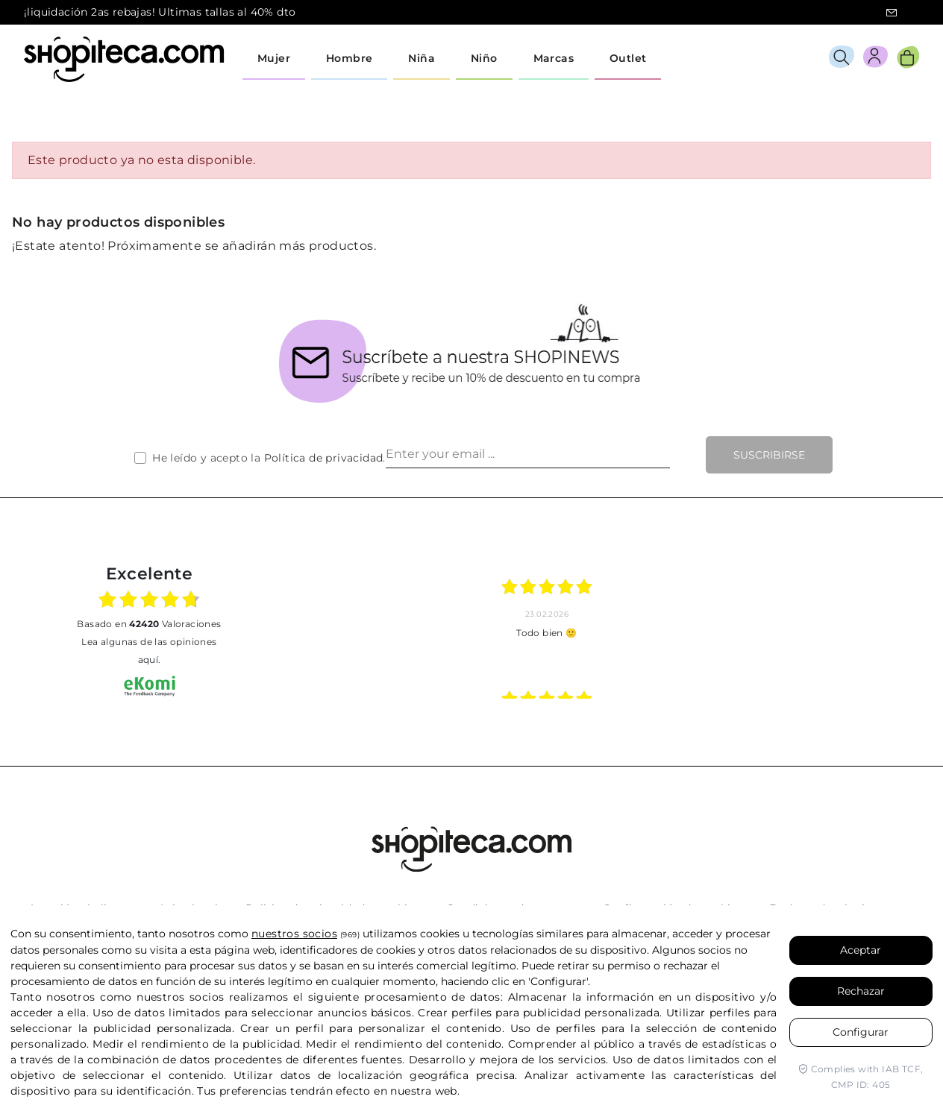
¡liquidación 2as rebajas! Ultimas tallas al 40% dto (159, 12)
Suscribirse (769, 455)
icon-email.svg (891, 13)
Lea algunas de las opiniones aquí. (148, 650)
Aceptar (860, 950)
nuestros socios (294, 933)
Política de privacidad (323, 458)
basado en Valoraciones (149, 623)
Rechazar (861, 991)
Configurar (861, 1032)
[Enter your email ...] (528, 454)
